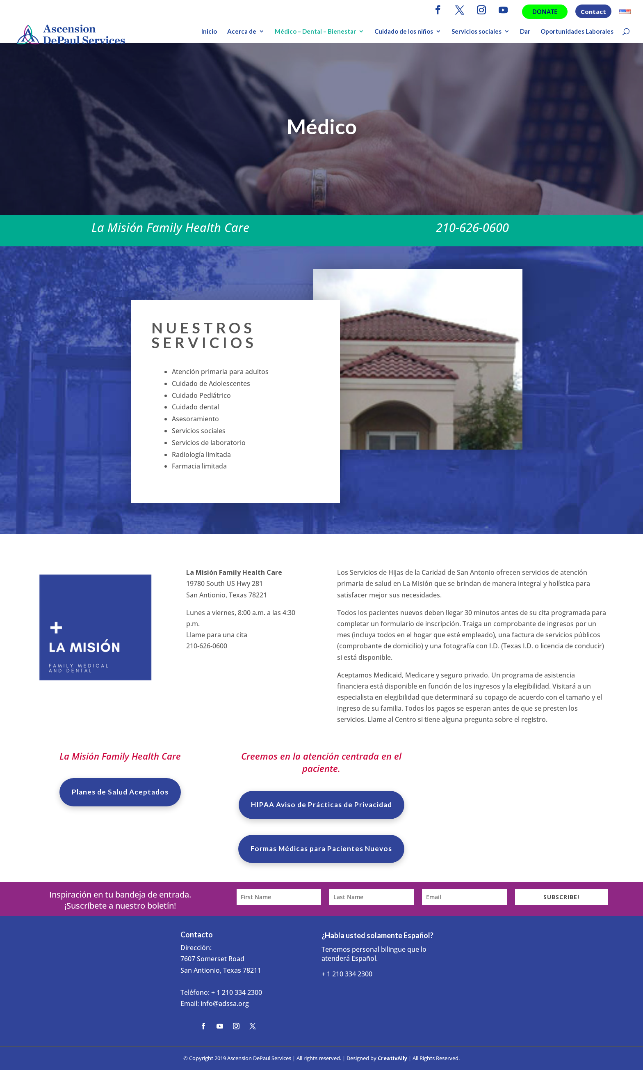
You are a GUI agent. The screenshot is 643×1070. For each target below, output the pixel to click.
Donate (544, 11)
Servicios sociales (476, 31)
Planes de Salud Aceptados (120, 792)
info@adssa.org (225, 1003)
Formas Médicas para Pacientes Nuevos (321, 848)
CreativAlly (392, 1058)
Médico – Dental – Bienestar (315, 31)
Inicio (209, 31)
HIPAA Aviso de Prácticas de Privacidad (321, 804)
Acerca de (241, 31)
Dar (525, 31)
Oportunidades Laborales (576, 31)
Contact (593, 12)
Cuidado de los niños (403, 31)
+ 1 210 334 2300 (236, 992)
